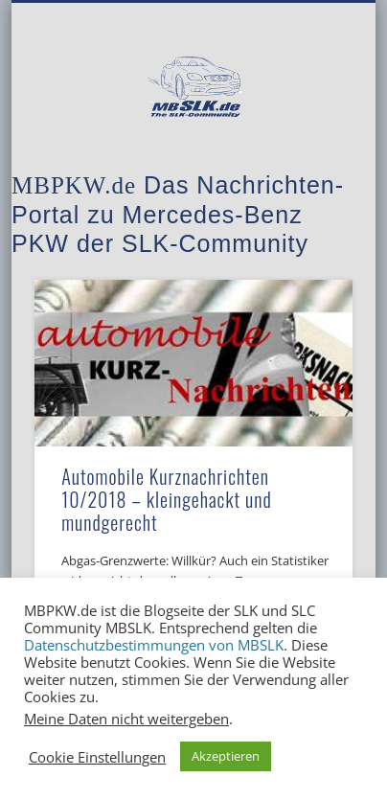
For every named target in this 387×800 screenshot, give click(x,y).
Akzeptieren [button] (226, 756)
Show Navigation (305, 171)
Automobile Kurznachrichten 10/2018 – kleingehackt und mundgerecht (166, 499)
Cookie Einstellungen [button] (97, 757)
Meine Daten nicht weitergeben (126, 718)
